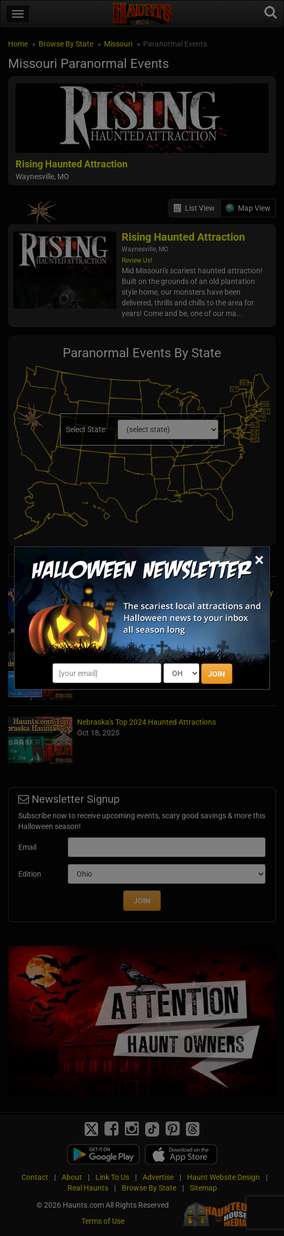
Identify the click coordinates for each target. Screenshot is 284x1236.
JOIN (216, 674)
